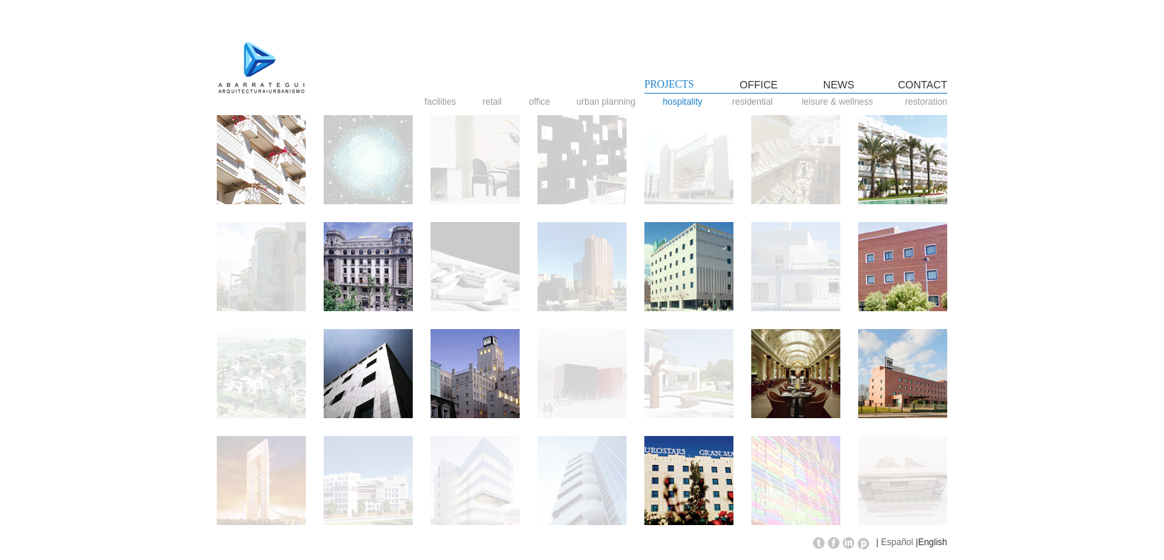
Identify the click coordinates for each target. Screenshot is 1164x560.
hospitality (690, 102)
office (547, 102)
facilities (443, 102)
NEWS (838, 85)
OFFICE (758, 85)
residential (756, 102)
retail (496, 102)
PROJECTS (669, 84)
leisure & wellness (837, 102)
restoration (926, 102)
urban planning (610, 102)
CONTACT (922, 85)
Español (897, 542)
